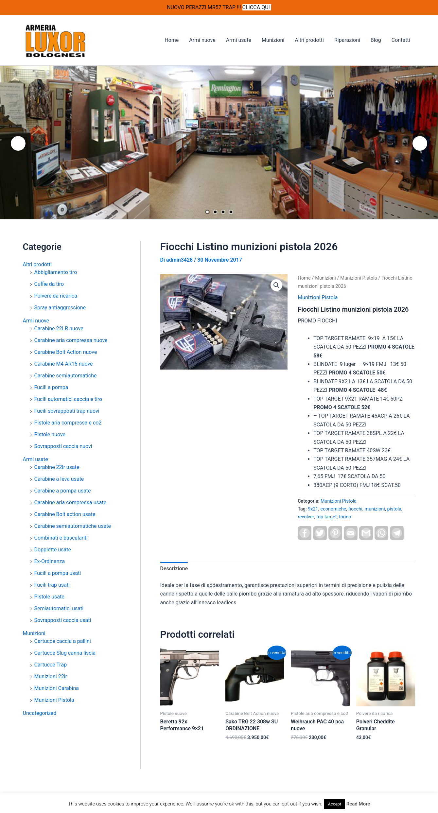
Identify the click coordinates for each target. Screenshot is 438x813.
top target (326, 517)
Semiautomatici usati (59, 608)
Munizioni (273, 40)
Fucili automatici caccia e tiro (68, 399)
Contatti (401, 40)
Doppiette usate (52, 549)
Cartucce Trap (50, 665)
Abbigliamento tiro (55, 272)
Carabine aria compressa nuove (71, 340)
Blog (376, 40)
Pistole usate (49, 597)
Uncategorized (40, 713)
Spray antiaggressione (60, 307)
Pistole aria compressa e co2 (68, 423)
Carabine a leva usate (59, 479)
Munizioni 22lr (50, 676)
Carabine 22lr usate (56, 467)
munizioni (375, 509)
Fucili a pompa (51, 387)
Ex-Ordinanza (49, 561)
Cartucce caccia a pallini (62, 641)
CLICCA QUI (256, 7)
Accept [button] (335, 804)
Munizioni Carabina (56, 688)
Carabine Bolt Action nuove (65, 352)
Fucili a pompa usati (57, 573)
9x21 (313, 509)
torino (345, 517)
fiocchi (355, 509)
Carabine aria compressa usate (70, 502)
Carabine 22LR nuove (58, 328)
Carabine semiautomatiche (65, 375)
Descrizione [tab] (174, 568)
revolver (306, 517)
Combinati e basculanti (61, 538)
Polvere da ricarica (55, 296)
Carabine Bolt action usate (65, 514)
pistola (394, 509)
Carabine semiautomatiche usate (72, 526)
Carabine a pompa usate (62, 491)
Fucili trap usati (52, 585)
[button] (276, 285)
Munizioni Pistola (54, 700)
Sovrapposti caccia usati (62, 620)
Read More (358, 804)
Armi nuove (202, 40)
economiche (333, 509)
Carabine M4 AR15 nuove (63, 364)
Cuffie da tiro (49, 284)
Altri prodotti (309, 40)
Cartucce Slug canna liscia (65, 653)
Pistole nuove (50, 434)
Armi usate (238, 40)
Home (172, 40)
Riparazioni (347, 40)
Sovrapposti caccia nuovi (63, 446)
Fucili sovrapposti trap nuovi (66, 411)
